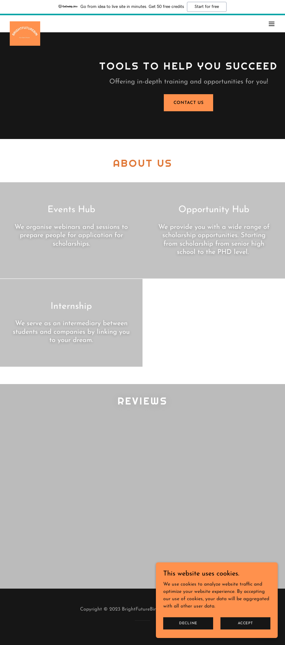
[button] (272, 24)
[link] (25, 23)
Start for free (207, 7)
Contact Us (189, 103)
